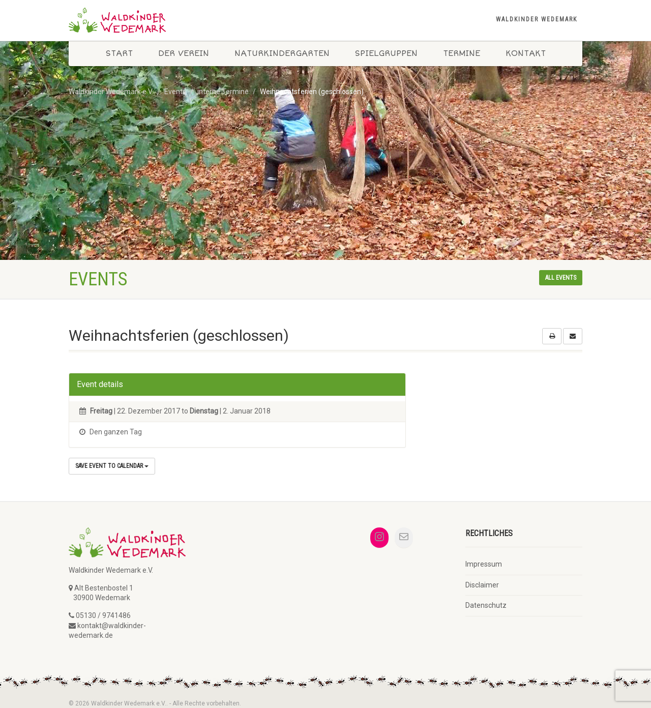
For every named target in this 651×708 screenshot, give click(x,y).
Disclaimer (482, 585)
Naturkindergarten (282, 53)
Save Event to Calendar (112, 465)
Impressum (483, 564)
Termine (461, 53)
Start (119, 53)
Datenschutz (486, 605)
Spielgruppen (386, 53)
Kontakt (526, 53)
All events (560, 277)
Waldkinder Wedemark (536, 19)
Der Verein (183, 53)
